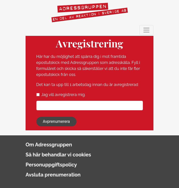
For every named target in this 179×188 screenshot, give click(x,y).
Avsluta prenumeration (53, 175)
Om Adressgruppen (49, 145)
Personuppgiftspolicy (51, 165)
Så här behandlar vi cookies (58, 155)
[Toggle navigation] (146, 30)
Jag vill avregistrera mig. (63, 94)
